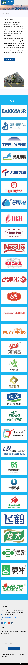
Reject (21, 663)
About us (8, 13)
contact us (9, 59)
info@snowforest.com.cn (10, 617)
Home (2, 13)
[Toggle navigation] (26, 2)
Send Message (14, 648)
